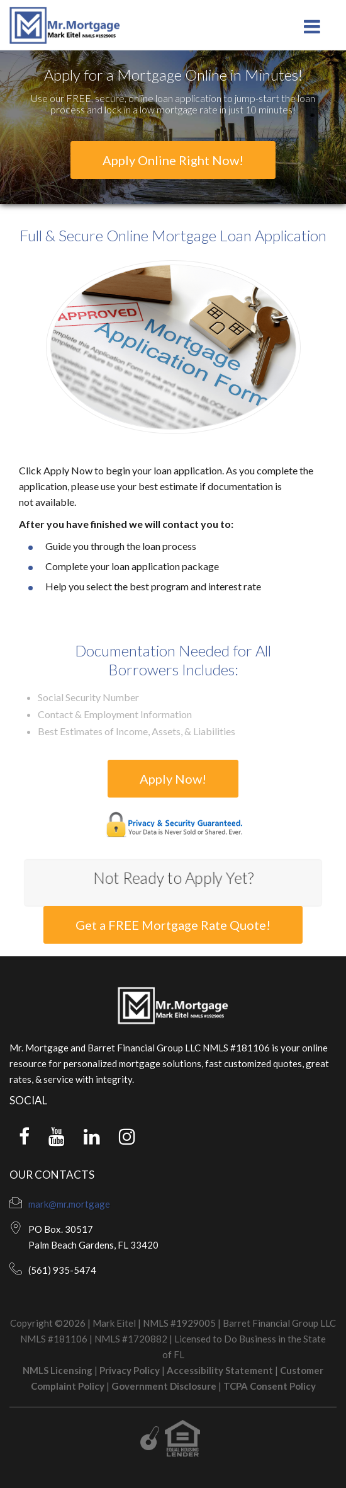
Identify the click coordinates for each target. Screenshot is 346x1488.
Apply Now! (173, 778)
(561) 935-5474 (62, 1270)
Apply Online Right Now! (173, 160)
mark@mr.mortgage (69, 1204)
